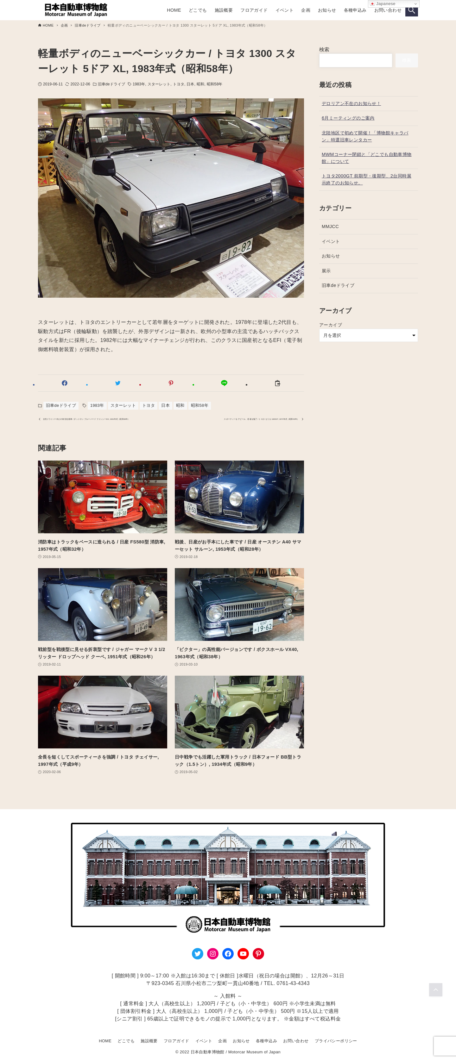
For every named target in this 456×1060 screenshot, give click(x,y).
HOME (105, 1040)
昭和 (200, 84)
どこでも (126, 1040)
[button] (64, 383)
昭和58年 (215, 84)
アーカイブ (330, 324)
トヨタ (178, 84)
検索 (324, 49)
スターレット (159, 84)
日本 (190, 84)
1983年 (139, 84)
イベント (331, 241)
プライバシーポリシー (336, 1040)
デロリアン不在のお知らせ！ (351, 103)
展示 (326, 270)
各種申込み (266, 1040)
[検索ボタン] (411, 10)
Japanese (383, 3)
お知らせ (331, 255)
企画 (222, 1040)
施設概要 (149, 1040)
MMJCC (330, 226)
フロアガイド (176, 1040)
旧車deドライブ (111, 84)
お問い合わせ (295, 1040)
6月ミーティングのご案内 (348, 118)
